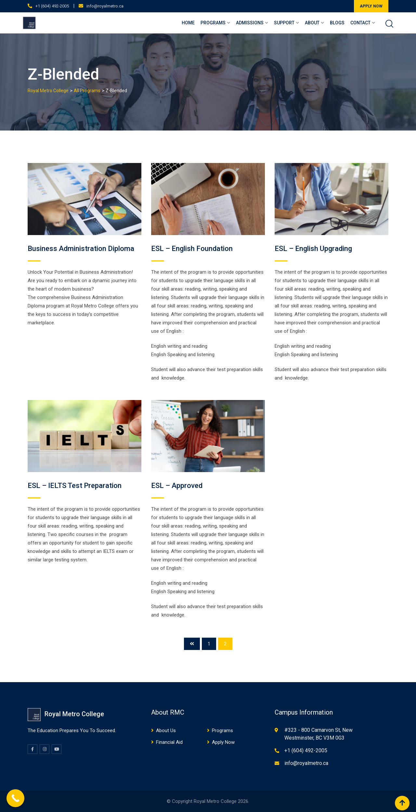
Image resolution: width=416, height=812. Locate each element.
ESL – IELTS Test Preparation (75, 485)
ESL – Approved (176, 485)
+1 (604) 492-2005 (52, 6)
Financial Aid (169, 742)
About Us (166, 730)
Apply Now (223, 742)
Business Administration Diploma (81, 248)
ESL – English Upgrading (313, 248)
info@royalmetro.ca (105, 6)
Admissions (250, 22)
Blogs (337, 22)
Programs (213, 22)
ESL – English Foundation (192, 248)
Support (284, 22)
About (312, 22)
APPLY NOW (371, 6)
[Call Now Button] (15, 798)
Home (188, 22)
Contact (360, 22)
